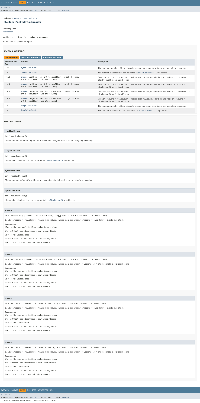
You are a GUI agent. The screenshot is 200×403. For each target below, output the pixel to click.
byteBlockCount (28, 68)
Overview (5, 3)
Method (34, 10)
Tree (34, 3)
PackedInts (8, 32)
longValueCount (28, 110)
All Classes (6, 7)
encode (24, 77)
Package (14, 3)
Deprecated (43, 3)
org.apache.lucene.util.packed (25, 18)
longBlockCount (28, 106)
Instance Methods (30, 58)
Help (52, 3)
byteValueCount (28, 72)
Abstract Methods (52, 58)
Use (28, 3)
